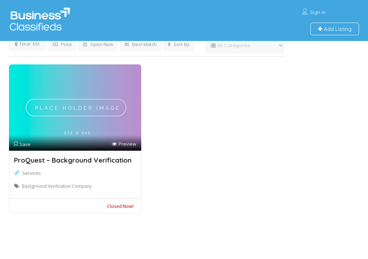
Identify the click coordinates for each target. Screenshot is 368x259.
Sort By (178, 44)
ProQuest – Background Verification (73, 160)
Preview (124, 144)
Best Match (140, 44)
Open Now (98, 44)
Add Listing (334, 29)
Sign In (318, 12)
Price (62, 44)
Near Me (27, 43)
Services (31, 173)
